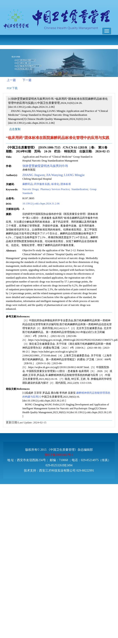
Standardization (79, 189)
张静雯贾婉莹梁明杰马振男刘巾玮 (45, 166)
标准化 (55, 184)
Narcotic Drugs (30, 189)
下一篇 (27, 80)
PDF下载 (12, 88)
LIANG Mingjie (74, 175)
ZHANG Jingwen (33, 175)
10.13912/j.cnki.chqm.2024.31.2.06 (41, 203)
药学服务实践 (42, 184)
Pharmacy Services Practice (54, 189)
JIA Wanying (54, 175)
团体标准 (65, 184)
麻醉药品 (27, 184)
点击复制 (14, 129)
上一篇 (11, 80)
